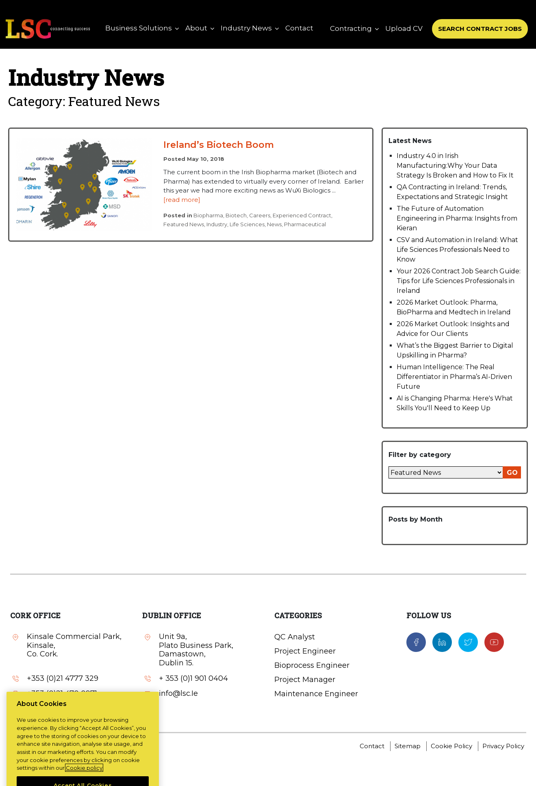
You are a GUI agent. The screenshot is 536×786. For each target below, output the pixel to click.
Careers (259, 215)
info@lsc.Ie (46, 709)
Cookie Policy (451, 746)
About (196, 28)
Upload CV (404, 28)
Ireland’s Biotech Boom (218, 144)
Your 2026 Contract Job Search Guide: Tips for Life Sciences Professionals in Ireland (459, 280)
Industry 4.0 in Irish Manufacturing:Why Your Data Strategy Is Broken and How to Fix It (455, 165)
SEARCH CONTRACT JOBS (480, 28)
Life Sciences (247, 224)
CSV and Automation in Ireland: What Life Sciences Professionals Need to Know (457, 249)
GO (512, 472)
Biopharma (208, 215)
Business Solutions (138, 28)
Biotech (236, 215)
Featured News (183, 224)
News (274, 224)
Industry (216, 224)
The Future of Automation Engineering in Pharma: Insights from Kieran (457, 218)
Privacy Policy (503, 746)
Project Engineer (305, 651)
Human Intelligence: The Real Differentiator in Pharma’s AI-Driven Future (454, 376)
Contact (299, 28)
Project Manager (304, 679)
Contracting (351, 28)
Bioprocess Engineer (311, 665)
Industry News (246, 28)
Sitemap (408, 746)
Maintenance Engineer (316, 693)
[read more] (181, 200)
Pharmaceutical (305, 224)
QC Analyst (294, 636)
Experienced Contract (302, 215)
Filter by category (419, 455)
